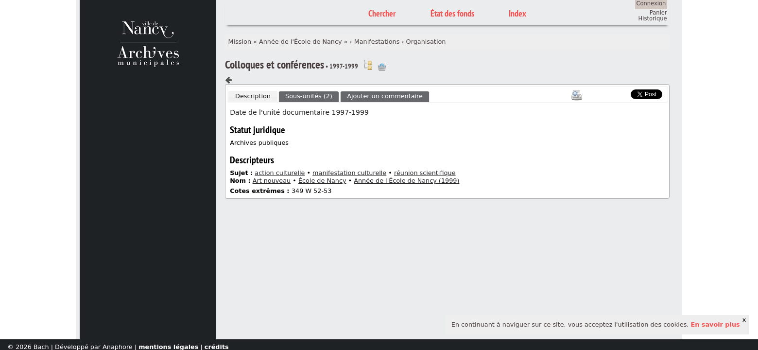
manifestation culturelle (349, 172)
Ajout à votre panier (382, 67)
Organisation (426, 41)
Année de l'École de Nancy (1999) (406, 180)
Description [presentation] (253, 96)
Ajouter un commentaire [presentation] (385, 96)
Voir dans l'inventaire (368, 65)
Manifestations (377, 41)
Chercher (382, 13)
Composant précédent (229, 80)
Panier (658, 12)
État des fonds (452, 13)
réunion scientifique (425, 172)
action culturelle (280, 172)
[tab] (252, 97)
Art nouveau (272, 180)
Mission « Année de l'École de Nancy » (288, 41)
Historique (652, 18)
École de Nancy (322, 180)
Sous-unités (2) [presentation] (308, 96)
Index (517, 13)
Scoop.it (616, 93)
